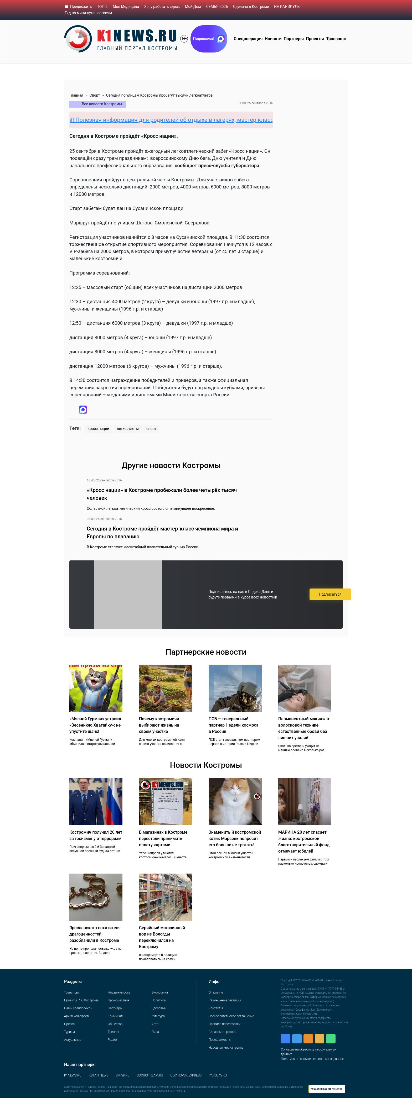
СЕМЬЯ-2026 (217, 6)
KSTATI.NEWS (99, 1075)
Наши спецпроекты (78, 1008)
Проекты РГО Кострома (81, 1000)
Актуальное (72, 1040)
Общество (115, 1024)
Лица (155, 1032)
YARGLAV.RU (218, 1075)
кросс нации (98, 429)
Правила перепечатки (224, 1024)
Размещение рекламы (225, 1000)
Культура (158, 1016)
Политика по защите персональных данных (312, 1059)
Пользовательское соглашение (231, 1016)
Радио (112, 1040)
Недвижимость (119, 992)
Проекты (315, 38)
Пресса (69, 1024)
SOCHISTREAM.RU (150, 1075)
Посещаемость (220, 1040)
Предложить (81, 6)
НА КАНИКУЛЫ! (287, 6)
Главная (76, 95)
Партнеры (294, 38)
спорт (151, 429)
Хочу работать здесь (162, 6)
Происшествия (118, 1000)
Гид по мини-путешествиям (88, 13)
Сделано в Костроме (251, 6)
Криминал (115, 1016)
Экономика (160, 992)
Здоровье (159, 1008)
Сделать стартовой (222, 1032)
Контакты (216, 1008)
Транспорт (336, 38)
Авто (155, 1024)
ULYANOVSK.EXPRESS (186, 1075)
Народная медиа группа (226, 1047)
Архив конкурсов (76, 1016)
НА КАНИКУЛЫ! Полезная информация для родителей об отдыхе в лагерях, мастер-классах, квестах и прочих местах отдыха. (224, 120)
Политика (159, 1000)
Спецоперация (248, 38)
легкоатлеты (128, 429)
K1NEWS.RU (72, 1075)
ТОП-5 (102, 6)
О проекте (216, 992)
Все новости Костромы (102, 104)
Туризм (69, 1032)
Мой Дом (193, 6)
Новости (273, 38)
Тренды (113, 1032)
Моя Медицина (126, 6)
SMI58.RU (122, 1075)
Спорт (95, 95)
